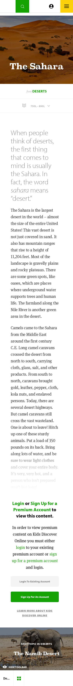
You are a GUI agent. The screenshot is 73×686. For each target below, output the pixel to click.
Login (18, 503)
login (20, 547)
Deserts (39, 91)
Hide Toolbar (15, 667)
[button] (36, 105)
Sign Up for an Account (35, 597)
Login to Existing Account (34, 581)
